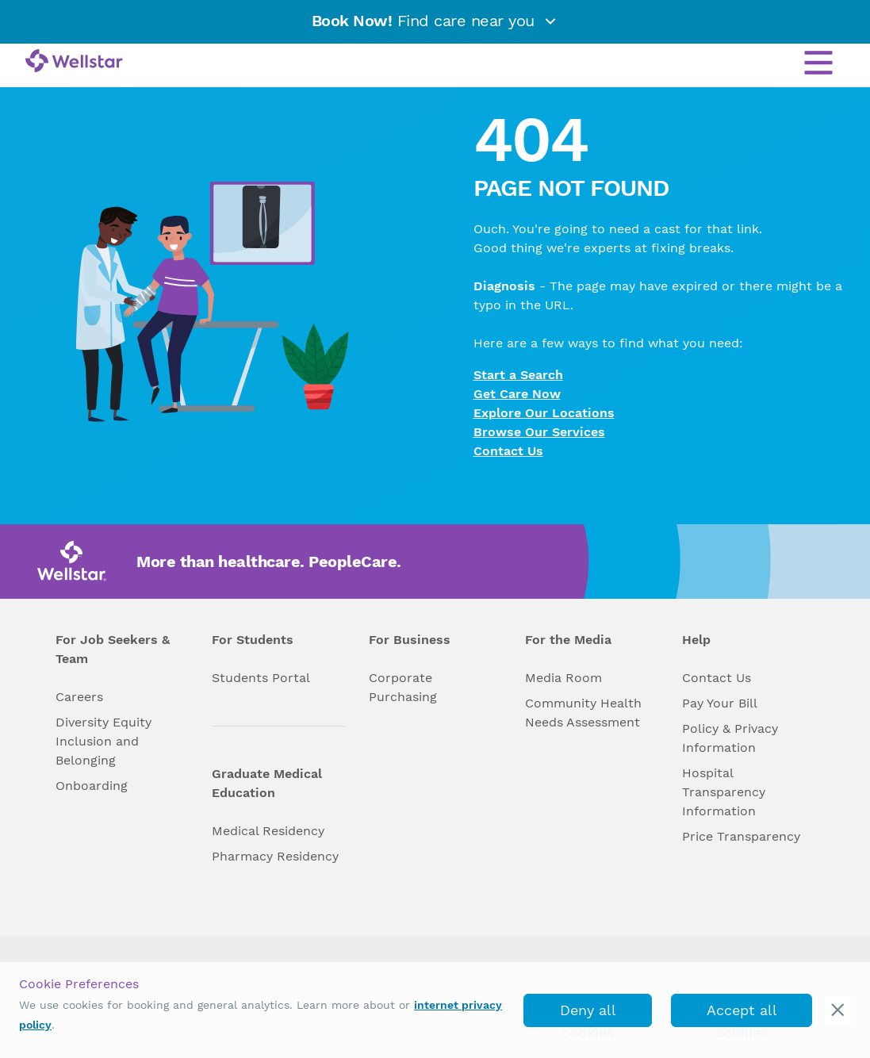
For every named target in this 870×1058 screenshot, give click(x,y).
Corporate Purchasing (403, 687)
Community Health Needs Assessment (583, 713)
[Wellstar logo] (74, 62)
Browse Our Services (539, 431)
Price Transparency (741, 836)
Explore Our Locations (544, 412)
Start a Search (518, 374)
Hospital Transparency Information (723, 791)
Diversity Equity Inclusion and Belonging (103, 741)
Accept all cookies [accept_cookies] (742, 1014)
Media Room (563, 677)
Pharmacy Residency (275, 856)
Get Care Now (517, 393)
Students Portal (261, 677)
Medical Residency (268, 830)
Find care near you (435, 20)
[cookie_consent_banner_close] (838, 1010)
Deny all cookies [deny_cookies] (588, 1014)
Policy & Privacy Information (730, 738)
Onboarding (92, 785)
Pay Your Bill (719, 703)
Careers (79, 696)
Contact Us (508, 450)
